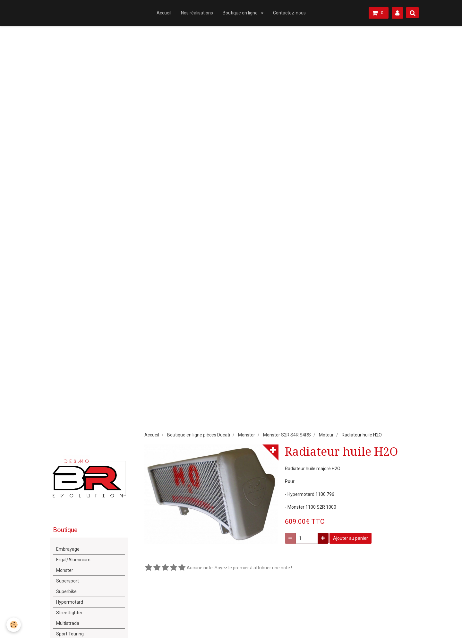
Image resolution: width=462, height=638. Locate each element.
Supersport (67, 580)
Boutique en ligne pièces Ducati (198, 434)
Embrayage (68, 549)
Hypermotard (69, 602)
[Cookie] (13, 624)
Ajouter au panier (350, 538)
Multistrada (67, 623)
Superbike (66, 591)
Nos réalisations (197, 12)
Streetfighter (69, 612)
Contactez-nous (289, 12)
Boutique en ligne (241, 12)
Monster (246, 434)
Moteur (326, 434)
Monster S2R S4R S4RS (287, 434)
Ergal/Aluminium (73, 559)
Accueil (164, 12)
